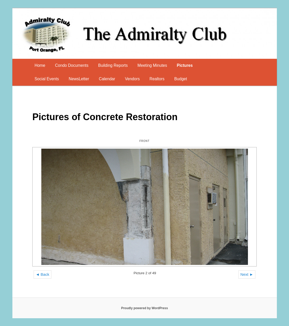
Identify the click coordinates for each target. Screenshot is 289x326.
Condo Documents (71, 65)
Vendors (132, 79)
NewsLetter (79, 79)
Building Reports (113, 65)
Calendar (107, 79)
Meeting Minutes (152, 65)
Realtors (157, 79)
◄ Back (42, 274)
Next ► (246, 274)
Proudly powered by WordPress (144, 308)
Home (40, 65)
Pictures (185, 65)
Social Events (47, 79)
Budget (180, 79)
